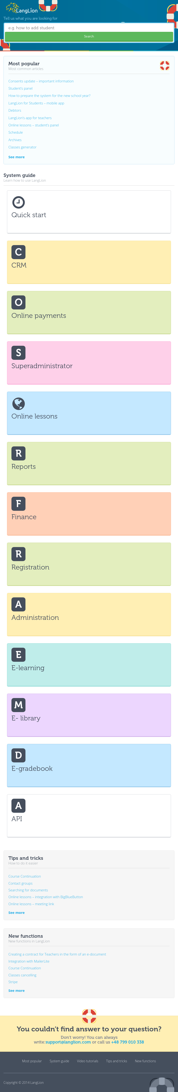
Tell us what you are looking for (30, 18)
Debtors (14, 110)
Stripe (13, 981)
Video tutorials (87, 1061)
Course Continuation (24, 876)
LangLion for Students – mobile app (36, 103)
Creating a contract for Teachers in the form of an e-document (57, 954)
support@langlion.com (68, 1042)
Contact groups (20, 883)
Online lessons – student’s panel (33, 125)
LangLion (37, 1082)
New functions (145, 1061)
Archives (14, 139)
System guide (59, 1061)
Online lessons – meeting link (31, 903)
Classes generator (22, 147)
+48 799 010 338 (127, 1042)
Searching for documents (28, 890)
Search (89, 36)
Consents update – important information (41, 81)
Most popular (32, 1061)
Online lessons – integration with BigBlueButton (45, 896)
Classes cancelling (22, 975)
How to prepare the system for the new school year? (49, 95)
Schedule (15, 132)
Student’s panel (20, 88)
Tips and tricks (116, 1061)
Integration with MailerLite (29, 961)
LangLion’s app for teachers (30, 117)
